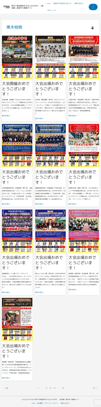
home (49, 3)
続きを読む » (6, 115)
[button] (93, 7)
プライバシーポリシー (51, 402)
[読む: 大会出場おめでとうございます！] (50, 57)
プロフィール (51, 10)
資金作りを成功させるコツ (62, 3)
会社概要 (40, 402)
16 (63, 387)
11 (46, 387)
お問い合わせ (78, 3)
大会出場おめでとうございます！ (49, 89)
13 (55, 387)
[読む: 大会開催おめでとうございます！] (17, 57)
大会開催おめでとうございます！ (16, 89)
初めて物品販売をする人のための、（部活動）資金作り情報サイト (27, 7)
